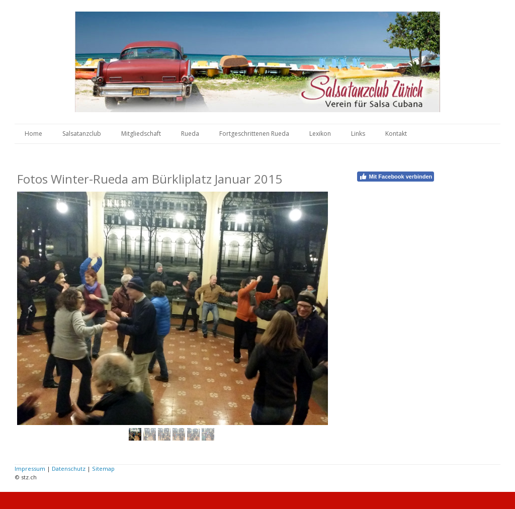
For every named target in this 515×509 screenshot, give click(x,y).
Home (33, 133)
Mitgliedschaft (141, 133)
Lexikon (320, 133)
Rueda (190, 133)
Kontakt (396, 133)
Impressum (30, 468)
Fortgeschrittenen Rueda (254, 133)
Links (358, 133)
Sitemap (103, 468)
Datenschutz (68, 468)
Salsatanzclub (81, 133)
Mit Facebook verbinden (395, 177)
